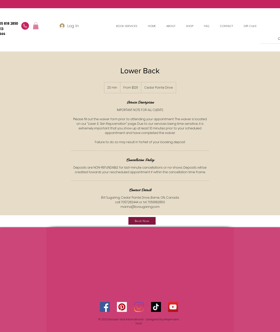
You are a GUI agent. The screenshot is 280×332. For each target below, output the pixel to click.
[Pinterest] (122, 307)
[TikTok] (156, 307)
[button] (226, 26)
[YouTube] (173, 307)
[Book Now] (142, 221)
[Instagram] (139, 307)
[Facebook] (105, 307)
